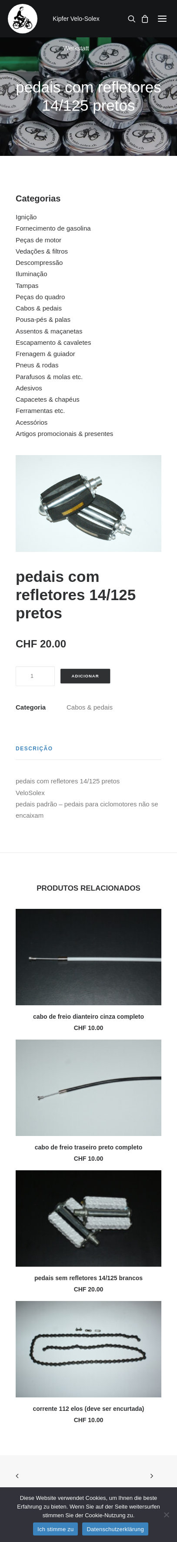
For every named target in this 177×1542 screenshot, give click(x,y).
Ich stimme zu (55, 1529)
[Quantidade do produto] (35, 676)
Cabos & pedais (39, 308)
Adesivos (29, 388)
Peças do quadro (40, 296)
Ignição (26, 217)
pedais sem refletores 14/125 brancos (88, 1278)
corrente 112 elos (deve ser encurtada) (88, 1408)
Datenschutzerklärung (115, 1529)
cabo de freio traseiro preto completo (88, 1147)
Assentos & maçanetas (49, 331)
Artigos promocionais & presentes (64, 433)
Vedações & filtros (42, 251)
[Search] (129, 19)
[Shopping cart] (142, 19)
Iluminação (31, 273)
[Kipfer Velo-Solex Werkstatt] (22, 18)
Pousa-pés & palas (43, 319)
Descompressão (39, 262)
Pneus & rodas (37, 365)
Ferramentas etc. (40, 410)
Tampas (27, 285)
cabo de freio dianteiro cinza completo (88, 1016)
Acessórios (31, 422)
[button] (162, 18)
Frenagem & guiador (45, 353)
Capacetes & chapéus (48, 399)
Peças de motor (38, 240)
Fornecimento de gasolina (53, 228)
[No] (166, 1514)
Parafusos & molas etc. (49, 376)
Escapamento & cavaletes (53, 342)
